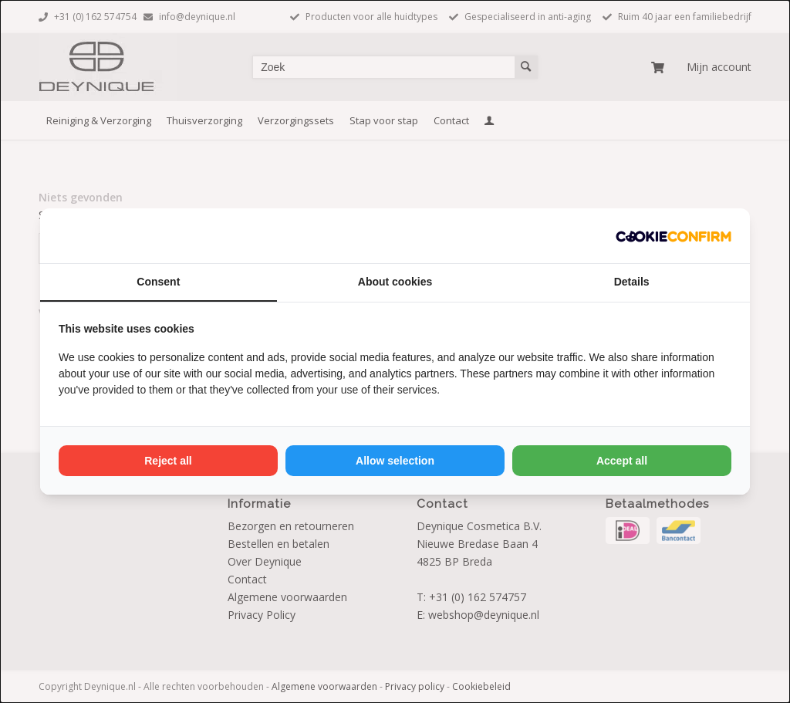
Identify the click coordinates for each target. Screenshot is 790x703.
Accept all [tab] (621, 461)
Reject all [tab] (167, 461)
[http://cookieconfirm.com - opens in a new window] (673, 236)
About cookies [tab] (395, 281)
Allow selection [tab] (395, 461)
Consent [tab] (158, 281)
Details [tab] (632, 281)
